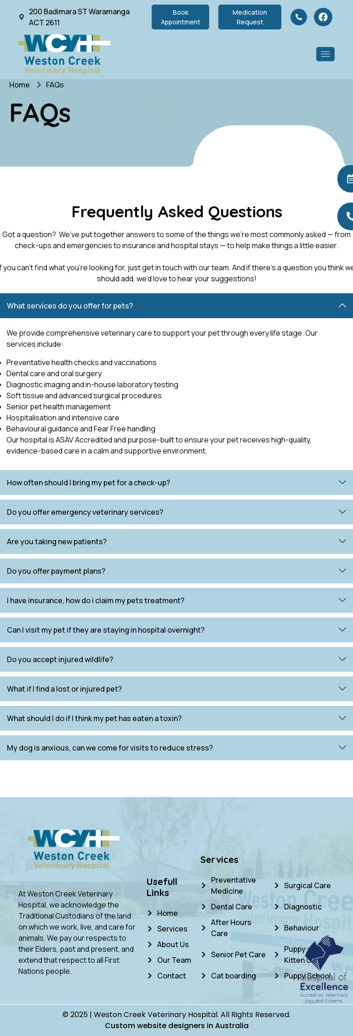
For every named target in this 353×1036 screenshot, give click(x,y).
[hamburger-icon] (325, 54)
